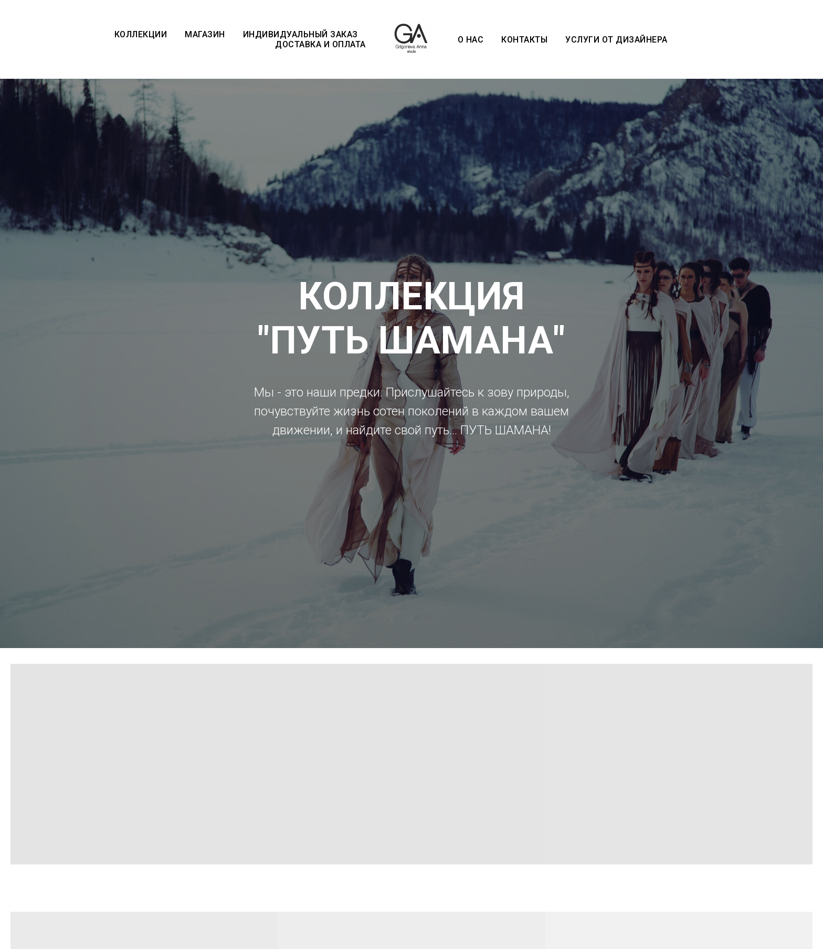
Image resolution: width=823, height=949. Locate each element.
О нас (471, 40)
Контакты (524, 40)
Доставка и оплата (320, 44)
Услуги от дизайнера (616, 40)
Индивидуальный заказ (300, 34)
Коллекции (140, 34)
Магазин (205, 34)
